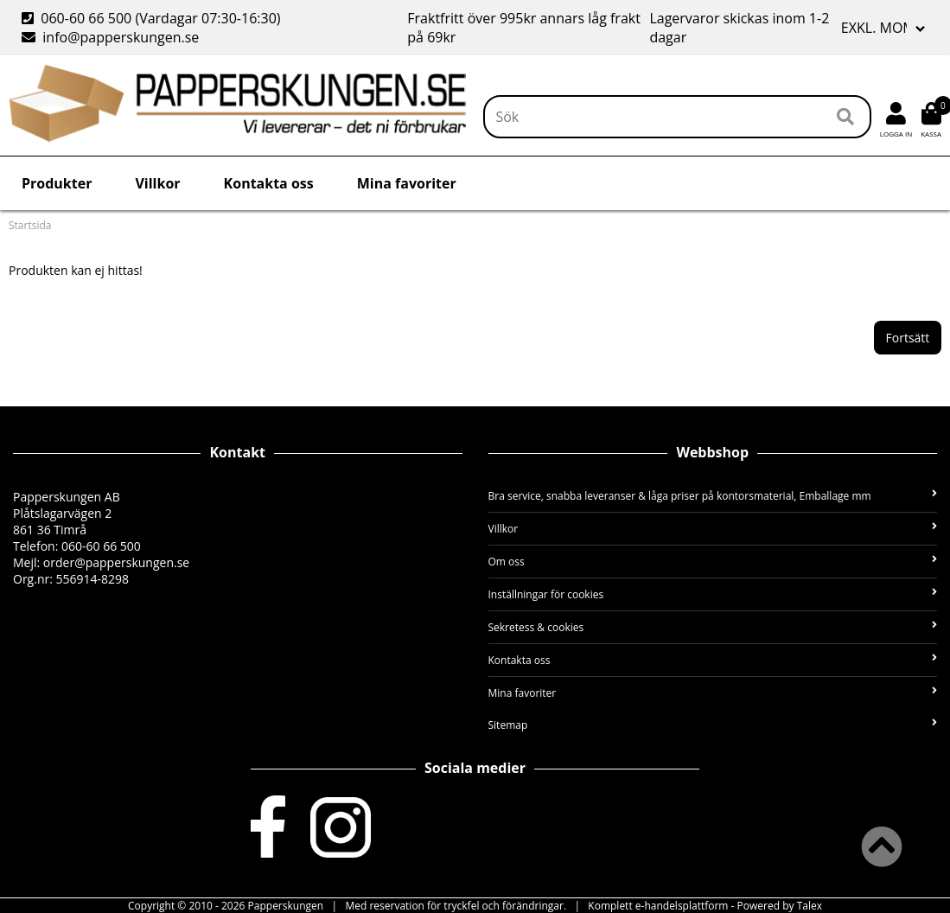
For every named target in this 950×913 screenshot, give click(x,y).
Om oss (713, 561)
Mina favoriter (406, 183)
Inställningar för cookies (713, 594)
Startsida (30, 225)
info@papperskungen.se (110, 37)
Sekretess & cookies (713, 627)
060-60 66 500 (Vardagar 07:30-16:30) (153, 18)
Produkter (57, 183)
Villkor (157, 183)
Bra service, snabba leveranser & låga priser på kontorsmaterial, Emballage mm (713, 495)
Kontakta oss (269, 183)
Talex (809, 905)
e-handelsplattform (682, 905)
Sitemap (713, 725)
